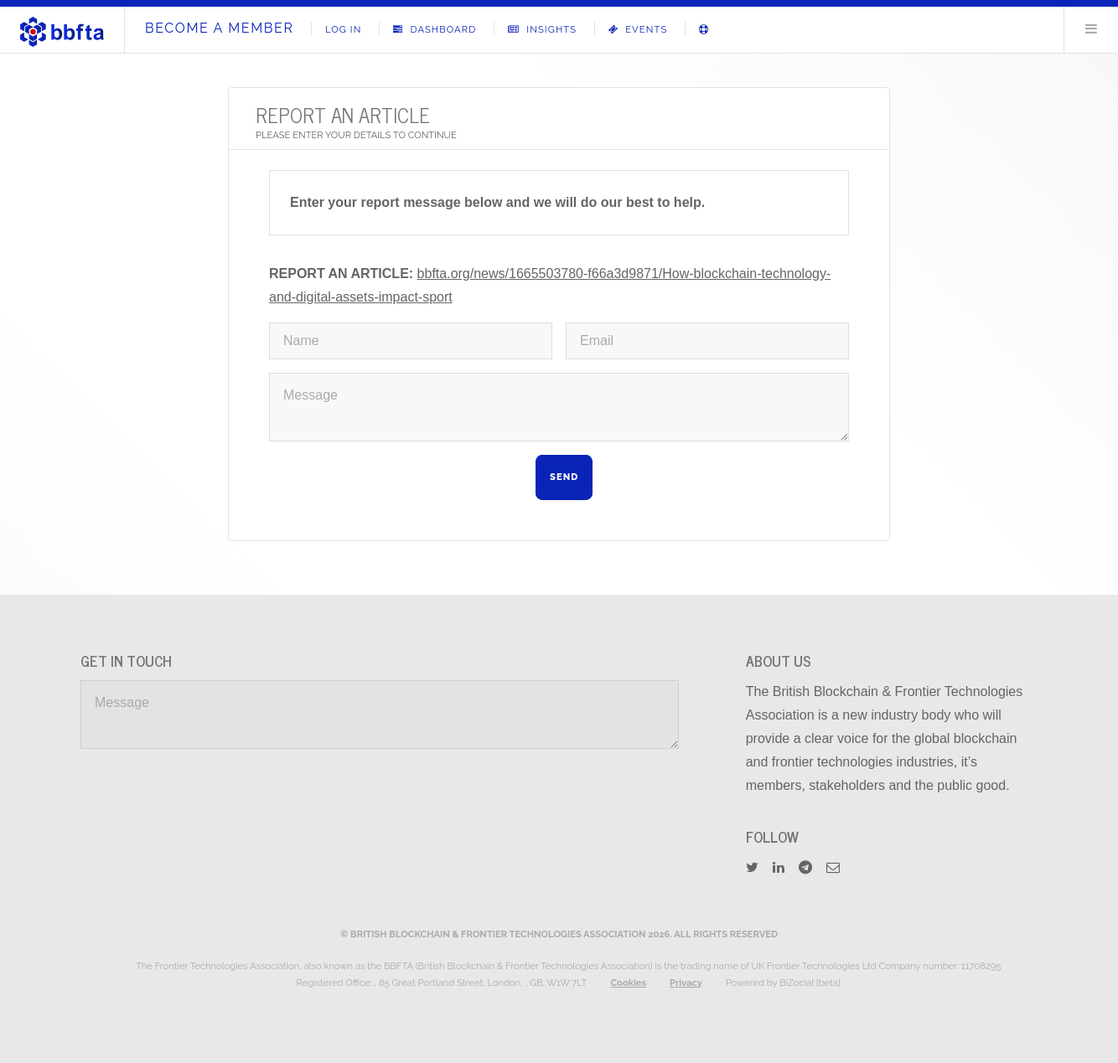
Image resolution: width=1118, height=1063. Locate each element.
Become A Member (219, 28)
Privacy (686, 982)
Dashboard (434, 29)
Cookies (628, 982)
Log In (343, 29)
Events (638, 29)
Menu (1091, 28)
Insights (542, 29)
